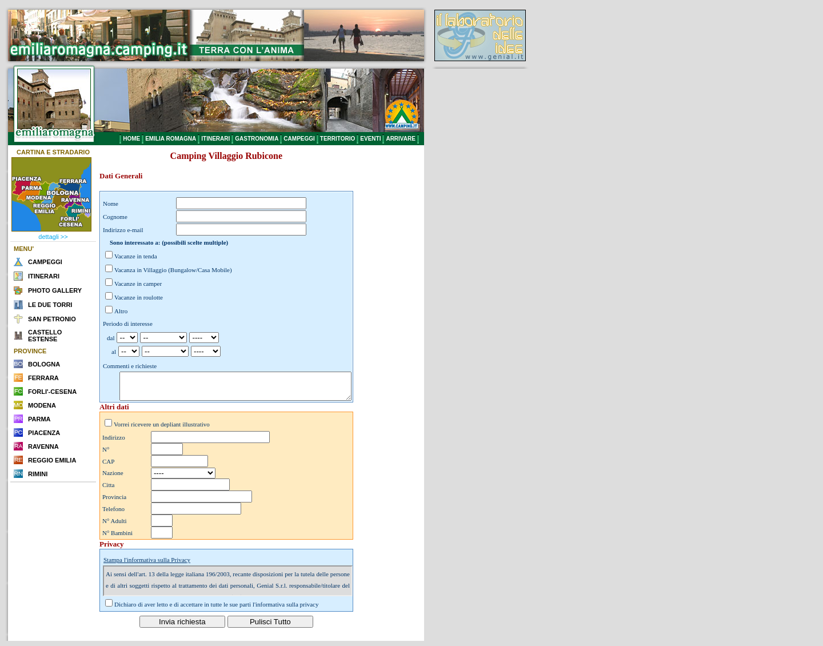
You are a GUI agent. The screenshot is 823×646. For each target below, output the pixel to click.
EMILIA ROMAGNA (170, 138)
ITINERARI (215, 138)
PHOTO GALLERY (55, 290)
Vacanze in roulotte (138, 297)
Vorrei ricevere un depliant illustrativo (162, 429)
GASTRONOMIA (256, 138)
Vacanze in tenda (135, 256)
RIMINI (37, 473)
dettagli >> (52, 236)
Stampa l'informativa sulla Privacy (146, 564)
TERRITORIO (337, 138)
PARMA (39, 419)
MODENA (42, 405)
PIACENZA (44, 432)
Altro (120, 311)
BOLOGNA (44, 364)
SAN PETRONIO (52, 319)
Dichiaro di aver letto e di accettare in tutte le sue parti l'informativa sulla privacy (216, 609)
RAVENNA (43, 446)
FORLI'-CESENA (52, 391)
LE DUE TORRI (50, 304)
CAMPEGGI (298, 138)
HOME (131, 138)
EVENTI (370, 138)
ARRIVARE (400, 138)
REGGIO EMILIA (52, 460)
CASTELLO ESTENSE (45, 335)
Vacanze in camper (138, 283)
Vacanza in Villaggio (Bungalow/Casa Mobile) (173, 269)
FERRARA (43, 377)
